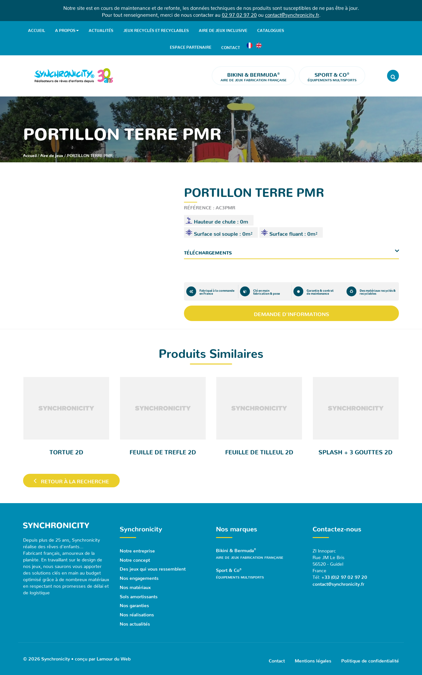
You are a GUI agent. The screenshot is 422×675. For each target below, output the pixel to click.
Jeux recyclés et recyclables (156, 29)
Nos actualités (135, 620)
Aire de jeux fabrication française (253, 75)
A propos (67, 29)
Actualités (101, 29)
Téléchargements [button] (208, 251)
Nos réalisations (137, 611)
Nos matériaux (135, 584)
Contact (230, 46)
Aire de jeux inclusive (223, 29)
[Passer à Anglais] (258, 46)
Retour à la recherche (71, 480)
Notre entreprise (137, 549)
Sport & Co (259, 573)
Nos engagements (139, 576)
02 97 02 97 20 (239, 13)
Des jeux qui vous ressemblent (153, 567)
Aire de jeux (51, 154)
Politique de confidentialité (370, 657)
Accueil (36, 29)
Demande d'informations (291, 313)
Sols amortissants (139, 593)
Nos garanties (134, 602)
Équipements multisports (332, 75)
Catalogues (270, 29)
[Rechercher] (393, 75)
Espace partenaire (190, 46)
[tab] (291, 251)
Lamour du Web (114, 655)
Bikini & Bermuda (259, 553)
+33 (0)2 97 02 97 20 (344, 575)
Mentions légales (313, 657)
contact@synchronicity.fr (292, 13)
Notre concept (135, 558)
